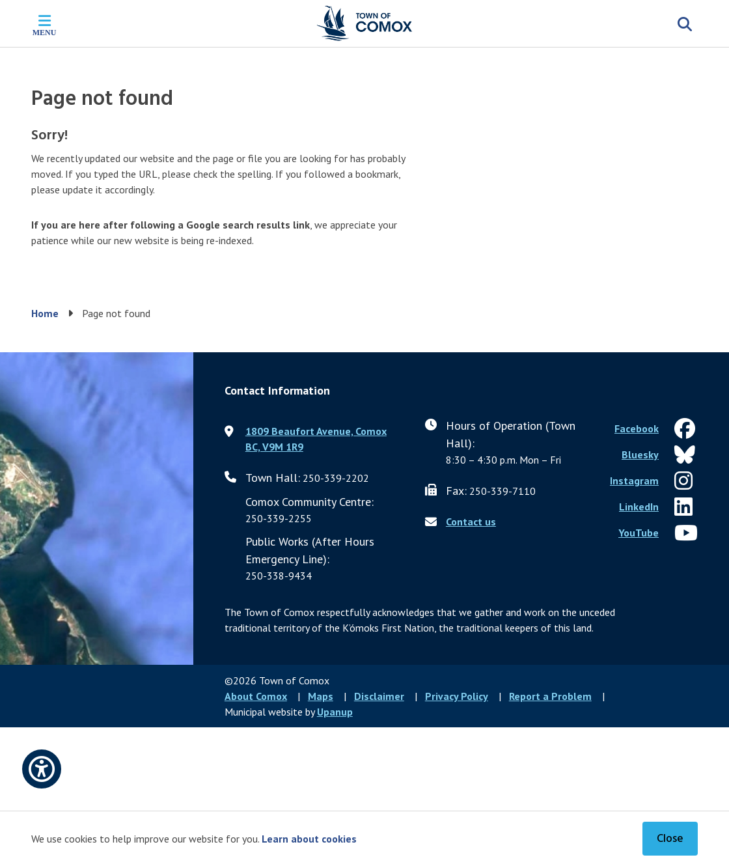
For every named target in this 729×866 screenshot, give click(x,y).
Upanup (335, 711)
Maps (320, 696)
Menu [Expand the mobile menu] (45, 32)
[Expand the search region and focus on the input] (685, 23)
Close (670, 839)
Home (45, 313)
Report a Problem (550, 696)
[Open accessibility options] (41, 769)
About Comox (256, 696)
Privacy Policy (456, 696)
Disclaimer (379, 696)
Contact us (471, 521)
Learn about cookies (309, 838)
